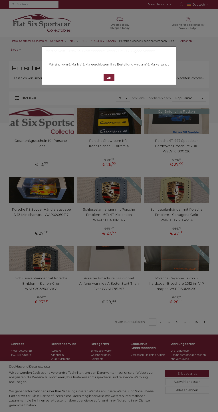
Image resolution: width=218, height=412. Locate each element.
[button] (109, 77)
